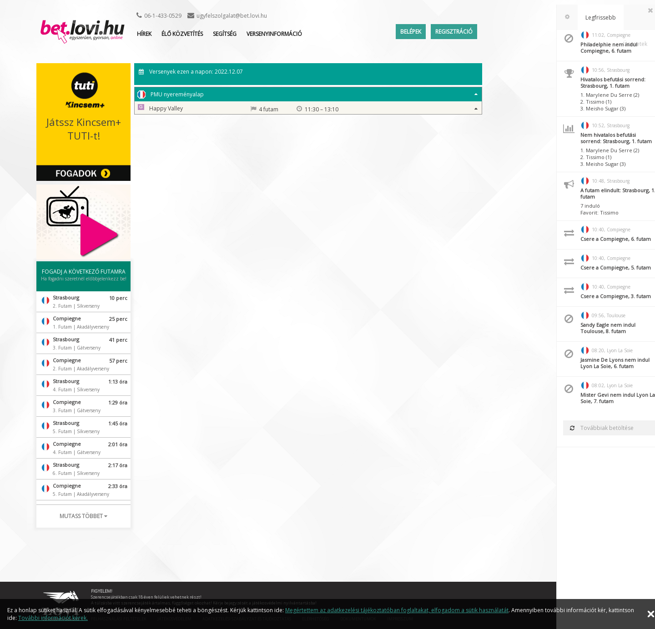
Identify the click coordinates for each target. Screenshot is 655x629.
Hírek (144, 34)
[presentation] (559, 17)
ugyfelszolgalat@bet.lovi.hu (231, 16)
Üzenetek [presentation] (635, 17)
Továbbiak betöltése (593, 428)
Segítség (225, 34)
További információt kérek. (53, 618)
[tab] (559, 17)
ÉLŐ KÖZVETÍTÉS (182, 34)
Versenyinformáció (274, 34)
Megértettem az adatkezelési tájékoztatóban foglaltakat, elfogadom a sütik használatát (397, 610)
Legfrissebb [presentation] (592, 17)
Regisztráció (454, 31)
